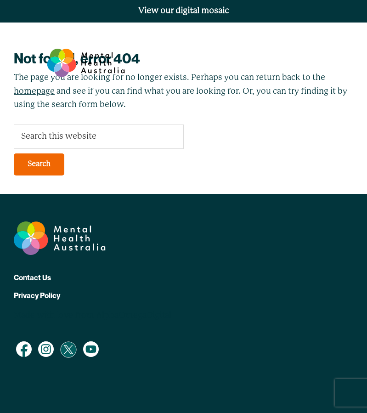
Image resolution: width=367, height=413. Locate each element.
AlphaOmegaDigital (133, 315)
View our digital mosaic (183, 11)
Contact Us (32, 277)
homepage (34, 91)
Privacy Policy (37, 295)
